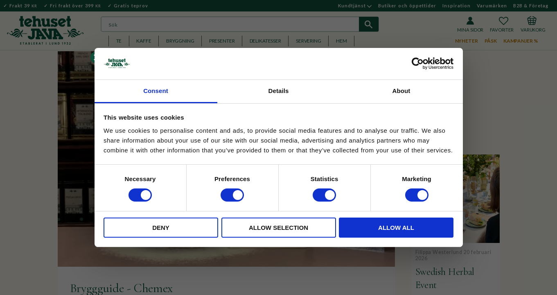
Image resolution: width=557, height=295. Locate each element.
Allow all (396, 227)
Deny (160, 227)
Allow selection (278, 227)
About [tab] (401, 90)
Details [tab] (278, 90)
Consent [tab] (155, 90)
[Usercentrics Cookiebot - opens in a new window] (417, 63)
